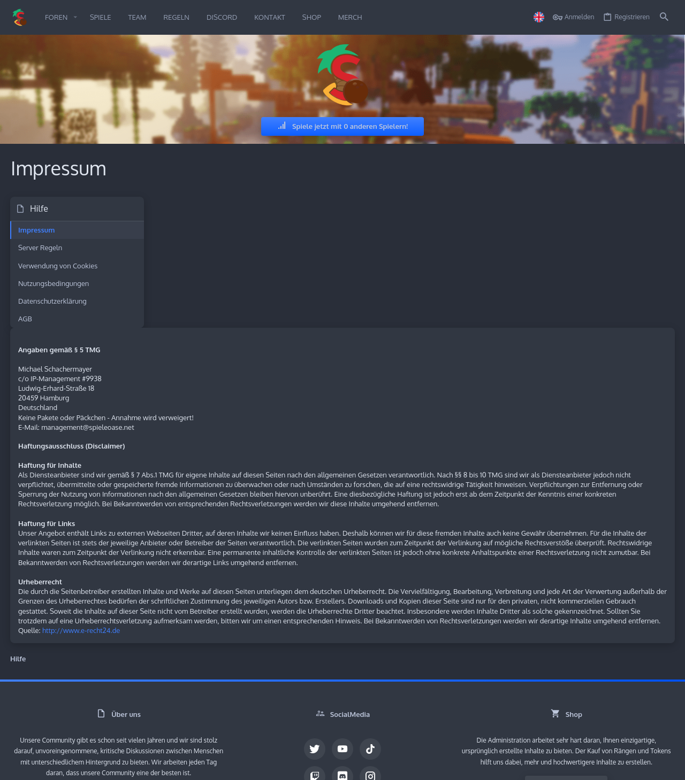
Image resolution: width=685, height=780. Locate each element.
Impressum (37, 230)
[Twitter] (314, 656)
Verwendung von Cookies (58, 265)
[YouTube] (342, 656)
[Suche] (664, 17)
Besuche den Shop (566, 695)
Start (613, 765)
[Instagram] (370, 684)
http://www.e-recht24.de (226, 538)
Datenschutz (561, 765)
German (30, 765)
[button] (74, 17)
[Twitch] (314, 684)
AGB (26, 318)
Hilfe (592, 765)
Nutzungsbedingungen (54, 283)
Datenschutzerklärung (53, 301)
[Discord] (342, 684)
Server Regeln (41, 247)
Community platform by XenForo (98, 744)
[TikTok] (370, 656)
